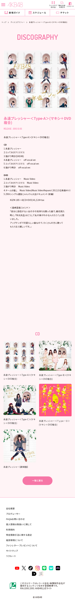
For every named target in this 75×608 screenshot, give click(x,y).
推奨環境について (14, 539)
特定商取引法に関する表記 (19, 534)
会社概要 (10, 508)
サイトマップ (12, 550)
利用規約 (10, 529)
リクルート (11, 555)
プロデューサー (13, 513)
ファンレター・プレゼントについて (21, 545)
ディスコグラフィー (18, 22)
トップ (4, 22)
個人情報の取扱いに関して (19, 524)
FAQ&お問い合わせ (15, 518)
